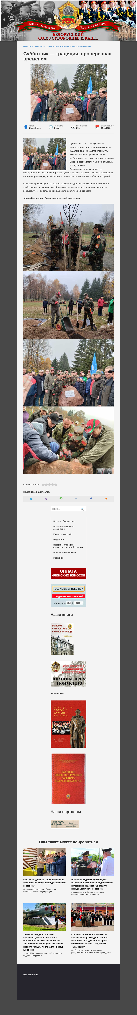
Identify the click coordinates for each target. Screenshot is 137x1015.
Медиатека (58, 539)
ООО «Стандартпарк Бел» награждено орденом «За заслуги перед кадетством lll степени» (44, 882)
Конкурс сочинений (62, 534)
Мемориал (58, 558)
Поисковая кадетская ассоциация (63, 527)
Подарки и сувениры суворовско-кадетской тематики (68, 546)
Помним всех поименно (64, 552)
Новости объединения (64, 521)
